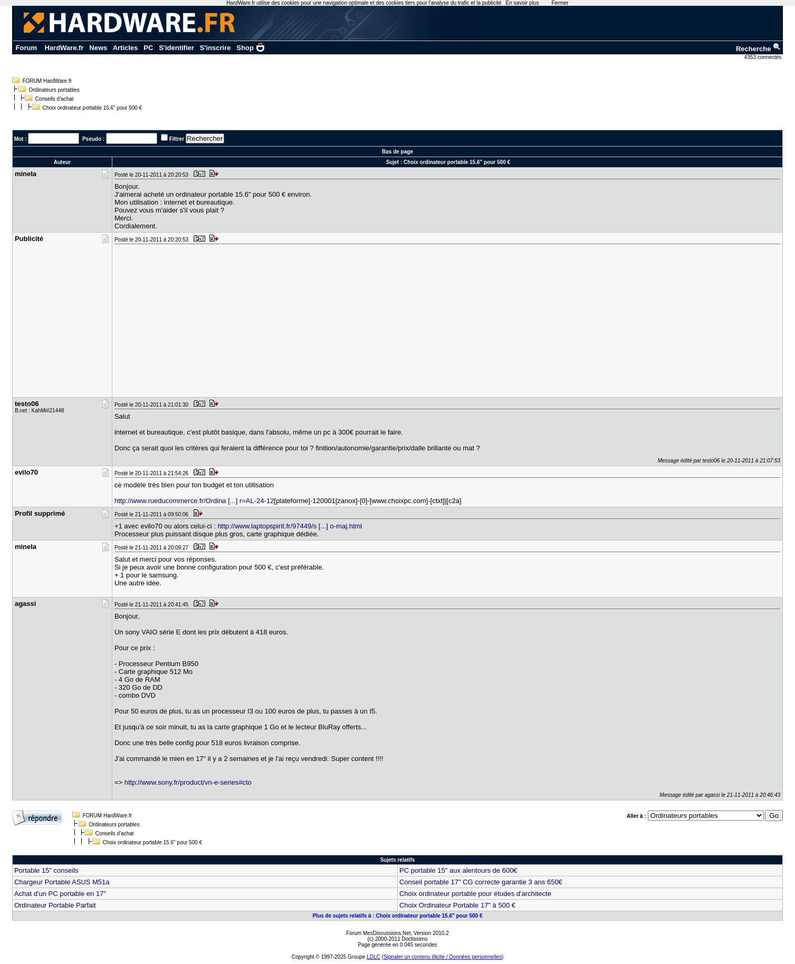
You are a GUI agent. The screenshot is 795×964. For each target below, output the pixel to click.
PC (148, 48)
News (98, 48)
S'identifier (176, 48)
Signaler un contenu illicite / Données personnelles (443, 957)
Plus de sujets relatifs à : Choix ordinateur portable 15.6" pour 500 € (397, 916)
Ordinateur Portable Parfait (55, 905)
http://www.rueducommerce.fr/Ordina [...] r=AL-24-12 (194, 501)
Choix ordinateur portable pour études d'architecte (475, 894)
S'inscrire (215, 48)
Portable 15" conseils (46, 870)
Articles (125, 48)
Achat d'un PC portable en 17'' (60, 894)
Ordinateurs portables (53, 90)
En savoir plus (522, 3)
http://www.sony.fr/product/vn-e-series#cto (188, 782)
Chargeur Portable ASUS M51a (62, 882)
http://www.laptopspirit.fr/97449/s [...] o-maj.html (289, 526)
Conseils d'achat (54, 99)
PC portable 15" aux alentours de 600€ (458, 870)
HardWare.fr (63, 48)
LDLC (373, 957)
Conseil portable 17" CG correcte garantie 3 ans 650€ (480, 882)
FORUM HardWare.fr (47, 81)
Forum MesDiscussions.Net (378, 933)
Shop (250, 48)
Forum (26, 48)
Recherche (758, 49)
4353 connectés (763, 57)
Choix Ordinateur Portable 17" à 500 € (457, 905)
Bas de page (397, 152)
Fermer (559, 3)
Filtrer (176, 139)
